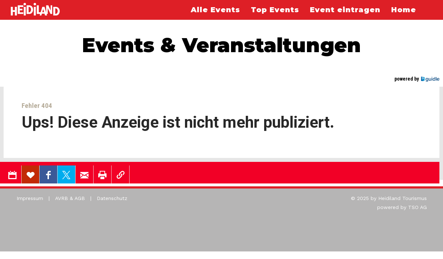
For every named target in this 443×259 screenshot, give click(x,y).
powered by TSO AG (402, 207)
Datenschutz (112, 198)
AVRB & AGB (70, 198)
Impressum (30, 198)
